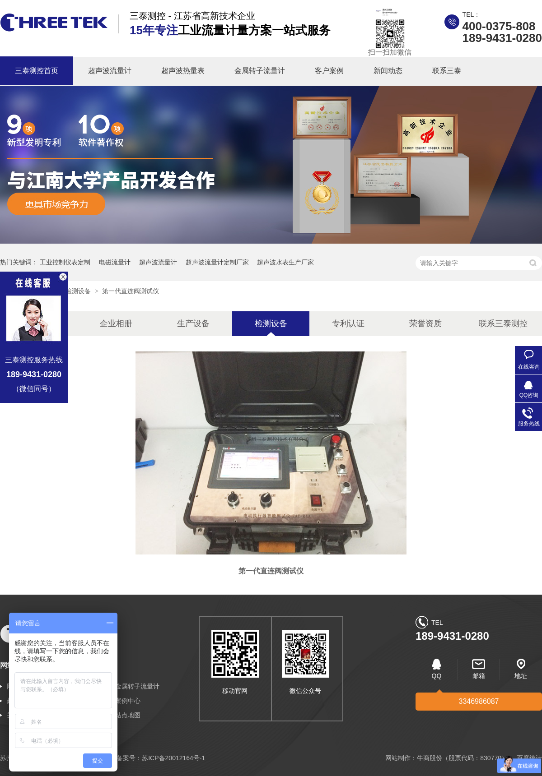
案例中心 (127, 700)
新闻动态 (388, 70)
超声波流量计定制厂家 (217, 262)
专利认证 (348, 323)
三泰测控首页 (36, 70)
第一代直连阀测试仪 (130, 291)
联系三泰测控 (503, 323)
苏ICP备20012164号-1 (173, 758)
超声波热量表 (183, 70)
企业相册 (116, 323)
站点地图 (127, 715)
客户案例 (329, 70)
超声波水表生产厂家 (285, 262)
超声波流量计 (109, 70)
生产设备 (193, 323)
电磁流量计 (115, 262)
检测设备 (79, 291)
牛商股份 (429, 758)
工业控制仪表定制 (65, 262)
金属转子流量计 (259, 70)
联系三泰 (446, 70)
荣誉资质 (425, 323)
